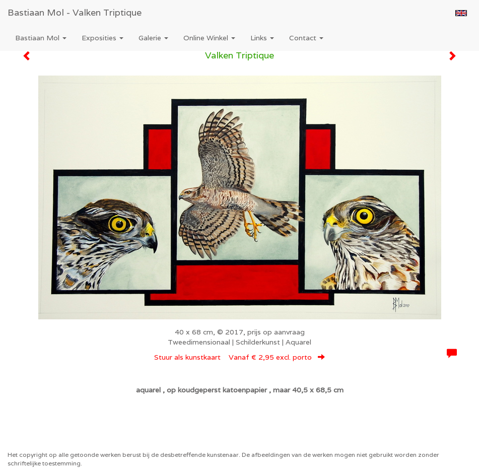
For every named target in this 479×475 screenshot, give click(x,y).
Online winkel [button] (209, 37)
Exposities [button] (102, 37)
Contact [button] (306, 37)
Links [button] (262, 37)
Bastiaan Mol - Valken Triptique (75, 12)
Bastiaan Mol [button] (40, 37)
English (461, 13)
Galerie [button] (153, 37)
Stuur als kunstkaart (239, 357)
